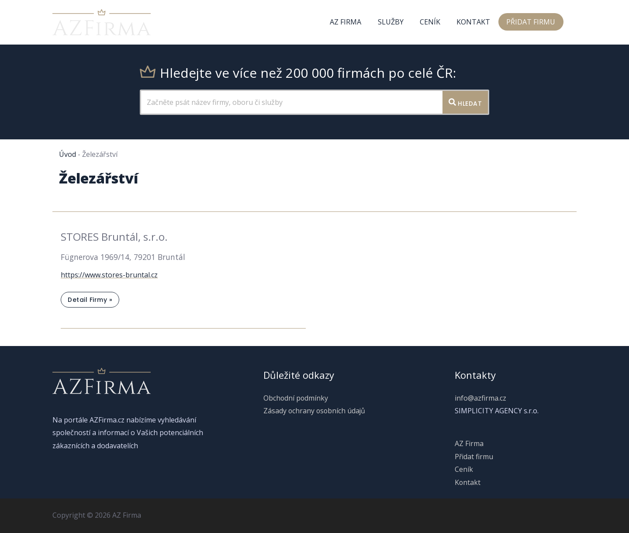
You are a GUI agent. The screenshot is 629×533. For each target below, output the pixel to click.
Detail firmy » (89, 301)
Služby (398, 22)
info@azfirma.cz (480, 398)
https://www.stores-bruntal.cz (109, 275)
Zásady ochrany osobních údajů (314, 410)
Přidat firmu (532, 22)
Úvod (67, 154)
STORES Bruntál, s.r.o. (114, 236)
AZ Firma (356, 22)
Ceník (435, 22)
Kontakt (477, 22)
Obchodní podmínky (295, 398)
